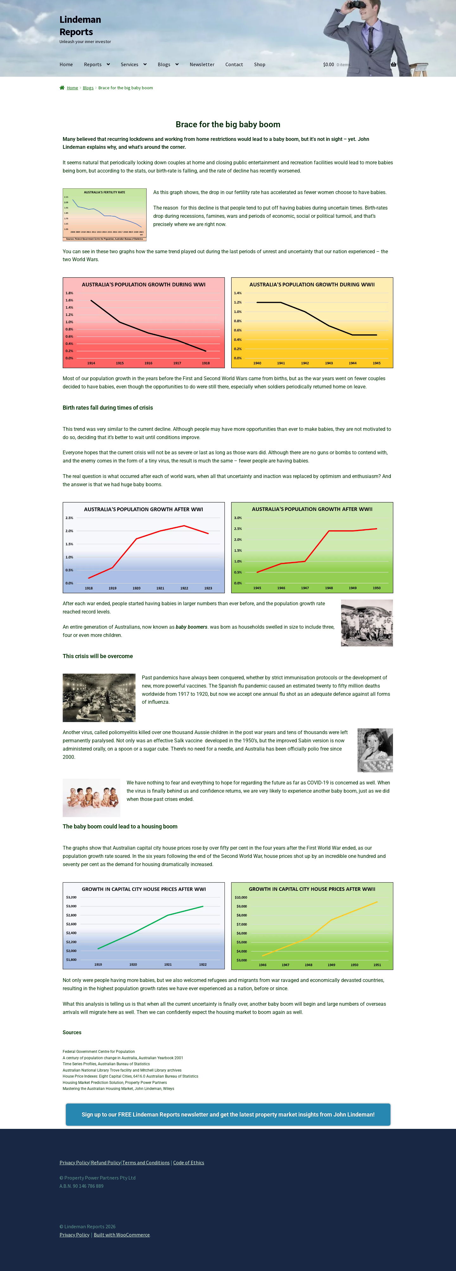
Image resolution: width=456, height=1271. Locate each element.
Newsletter (202, 64)
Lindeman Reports (80, 25)
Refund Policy (106, 1162)
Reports (93, 64)
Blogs (164, 64)
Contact (234, 64)
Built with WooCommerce (122, 1234)
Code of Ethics (188, 1162)
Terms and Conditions (146, 1162)
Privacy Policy (74, 1162)
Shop (259, 64)
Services (129, 64)
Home (66, 64)
